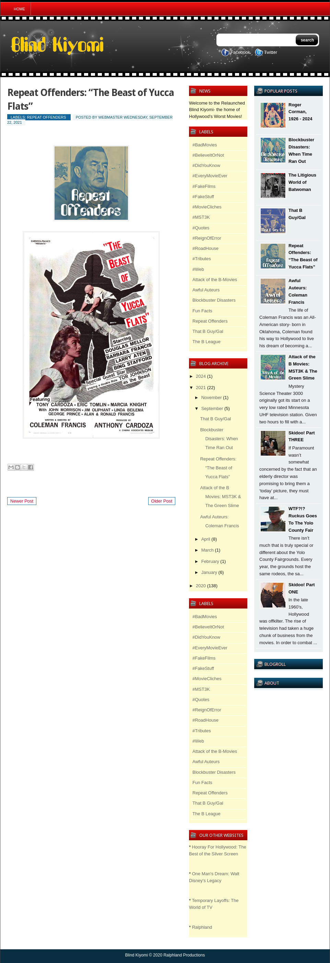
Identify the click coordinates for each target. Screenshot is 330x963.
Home (19, 9)
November (211, 397)
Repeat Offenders (46, 117)
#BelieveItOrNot (208, 155)
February (210, 561)
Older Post (161, 501)
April (205, 539)
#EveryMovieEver (209, 175)
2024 (201, 376)
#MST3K (201, 217)
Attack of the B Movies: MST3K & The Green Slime (220, 496)
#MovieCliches (207, 206)
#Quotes (200, 227)
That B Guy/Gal (207, 331)
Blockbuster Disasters (214, 300)
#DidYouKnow (206, 165)
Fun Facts (202, 310)
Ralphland (202, 927)
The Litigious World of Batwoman (302, 182)
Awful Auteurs (206, 289)
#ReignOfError (206, 238)
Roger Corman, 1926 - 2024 (300, 112)
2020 (201, 585)
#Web (198, 269)
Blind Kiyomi (136, 955)
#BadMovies (204, 144)
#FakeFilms (203, 186)
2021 (201, 387)
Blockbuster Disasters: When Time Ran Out (219, 438)
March (207, 550)
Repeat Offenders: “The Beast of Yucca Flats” (218, 467)
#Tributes (201, 258)
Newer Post (21, 501)
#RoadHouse (205, 248)
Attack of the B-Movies (214, 279)
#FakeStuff (203, 196)
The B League (206, 341)
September (212, 408)
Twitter (270, 52)
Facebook (240, 52)
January (209, 572)
